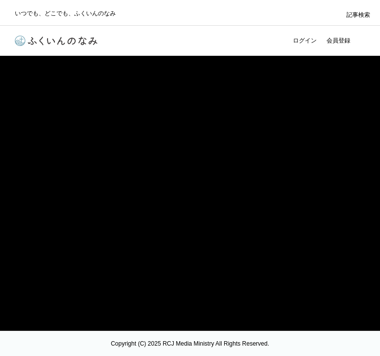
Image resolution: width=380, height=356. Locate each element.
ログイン (305, 40)
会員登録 (338, 40)
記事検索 (358, 14)
